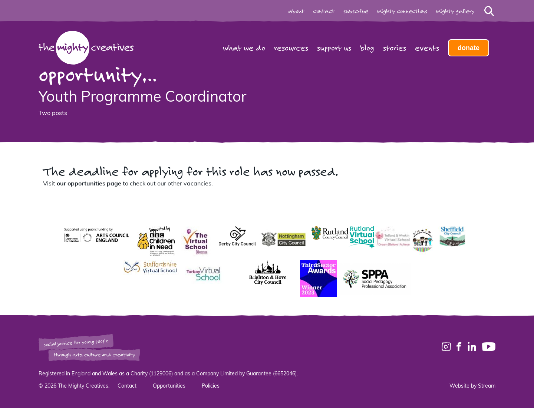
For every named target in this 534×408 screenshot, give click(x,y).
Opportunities (169, 386)
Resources (291, 47)
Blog (367, 47)
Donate (468, 48)
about (296, 11)
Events (427, 47)
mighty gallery (455, 11)
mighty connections (402, 11)
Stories (394, 47)
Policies (211, 386)
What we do (244, 47)
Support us (334, 47)
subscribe (355, 11)
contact (323, 11)
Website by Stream (472, 386)
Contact (127, 386)
